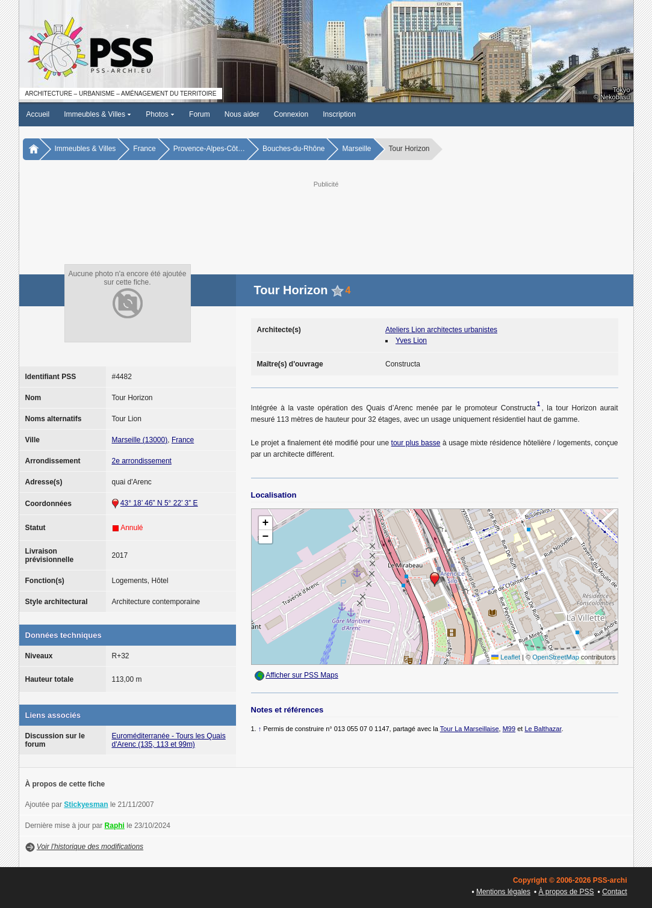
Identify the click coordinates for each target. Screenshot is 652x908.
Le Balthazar (542, 728)
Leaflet (505, 657)
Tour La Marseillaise (469, 728)
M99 (509, 728)
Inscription (339, 114)
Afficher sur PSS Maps (301, 675)
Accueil (38, 114)
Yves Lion (411, 340)
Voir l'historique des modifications (90, 846)
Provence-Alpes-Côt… (209, 148)
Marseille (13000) (140, 440)
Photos (160, 114)
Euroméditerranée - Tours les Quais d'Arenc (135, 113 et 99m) (169, 740)
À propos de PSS (566, 892)
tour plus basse (416, 443)
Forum (199, 114)
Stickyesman (86, 804)
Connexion (291, 114)
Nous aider (242, 114)
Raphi (115, 825)
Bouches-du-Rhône (293, 148)
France (144, 148)
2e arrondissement (142, 461)
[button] (434, 579)
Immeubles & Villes (97, 114)
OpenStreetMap (555, 657)
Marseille (356, 148)
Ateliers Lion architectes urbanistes (441, 330)
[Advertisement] (326, 217)
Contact (614, 892)
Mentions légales (503, 892)
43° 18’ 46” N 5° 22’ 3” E (159, 503)
